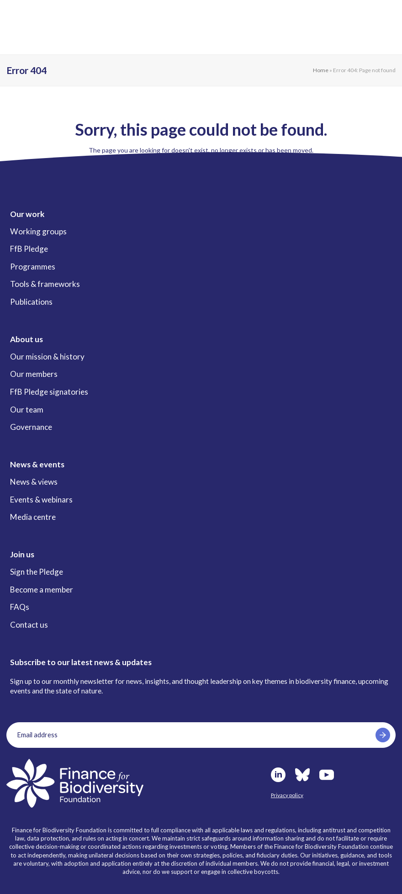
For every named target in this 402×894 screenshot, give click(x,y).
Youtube (326, 774)
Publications (31, 302)
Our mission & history (47, 356)
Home (320, 70)
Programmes (32, 266)
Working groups (38, 231)
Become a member (41, 589)
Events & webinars (41, 499)
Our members (34, 374)
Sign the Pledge (36, 572)
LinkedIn (278, 774)
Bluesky (302, 774)
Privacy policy (287, 795)
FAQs (19, 607)
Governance (31, 427)
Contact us (29, 625)
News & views (34, 482)
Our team (26, 409)
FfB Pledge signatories (49, 392)
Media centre (33, 517)
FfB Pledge (29, 249)
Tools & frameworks (45, 284)
